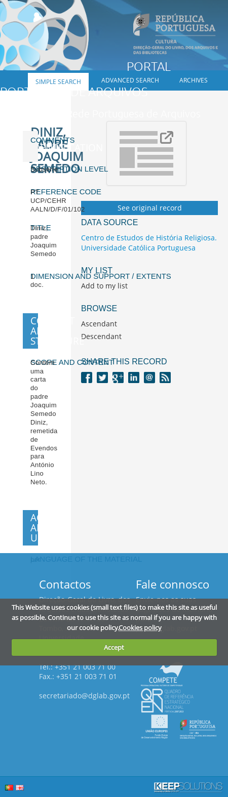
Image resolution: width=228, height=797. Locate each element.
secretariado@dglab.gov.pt (84, 695)
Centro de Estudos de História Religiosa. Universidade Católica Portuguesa (149, 243)
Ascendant (99, 323)
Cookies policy (140, 627)
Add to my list (104, 285)
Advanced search (130, 80)
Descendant (101, 336)
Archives (193, 80)
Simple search (58, 81)
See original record (150, 208)
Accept (114, 647)
